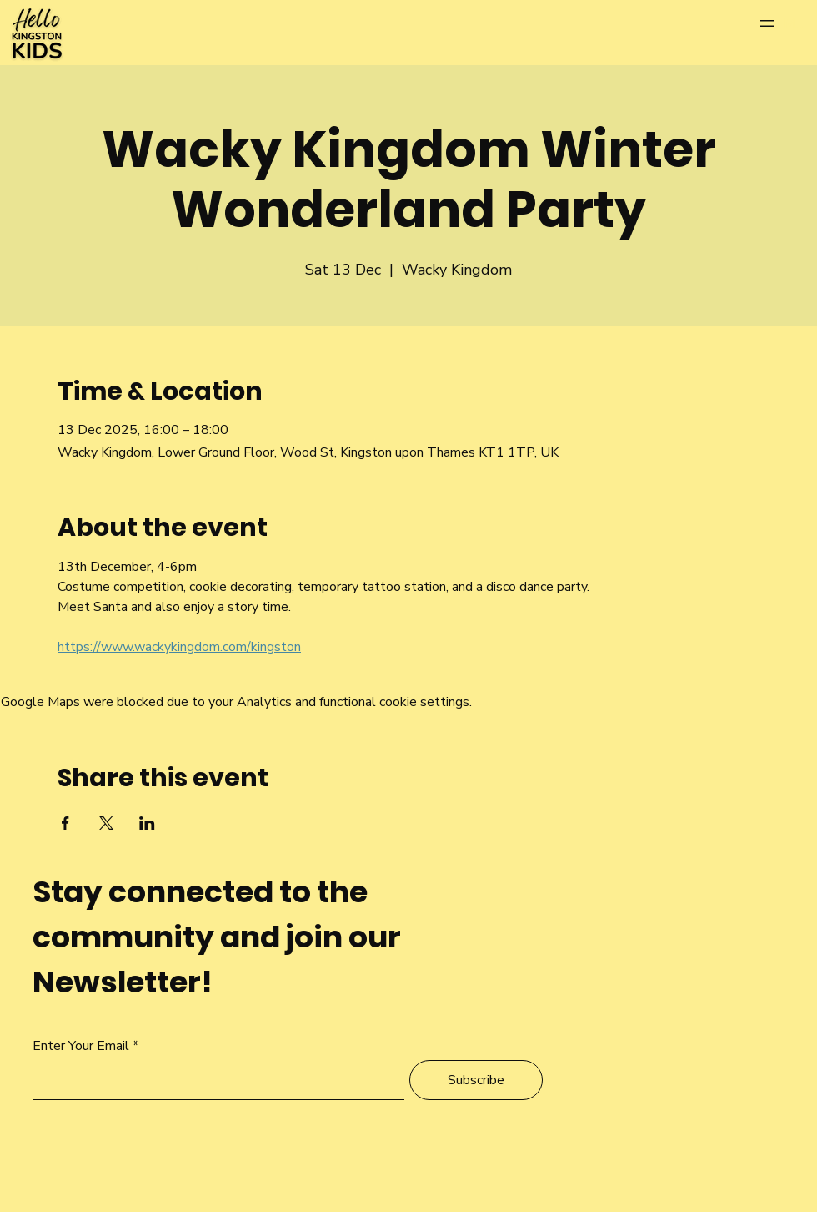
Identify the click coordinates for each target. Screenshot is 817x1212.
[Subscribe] (476, 1080)
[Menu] (784, 23)
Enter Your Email (81, 1046)
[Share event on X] (106, 823)
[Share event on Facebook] (65, 823)
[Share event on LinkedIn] (147, 823)
